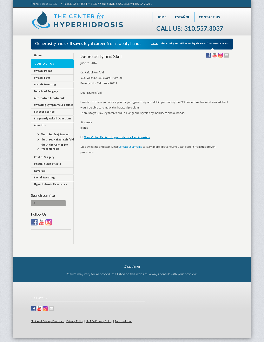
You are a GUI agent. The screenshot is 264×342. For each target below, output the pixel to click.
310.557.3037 (49, 3)
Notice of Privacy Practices (47, 321)
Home (161, 17)
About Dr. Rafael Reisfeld (57, 139)
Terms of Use (123, 321)
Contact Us (209, 17)
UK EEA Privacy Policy (99, 321)
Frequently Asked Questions (52, 118)
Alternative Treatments (50, 98)
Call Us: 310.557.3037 (189, 28)
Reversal (40, 170)
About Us (40, 125)
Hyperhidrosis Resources (50, 184)
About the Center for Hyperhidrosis (54, 147)
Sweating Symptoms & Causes (53, 105)
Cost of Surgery (44, 157)
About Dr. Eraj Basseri (55, 134)
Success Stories (44, 111)
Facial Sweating (44, 177)
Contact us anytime (130, 147)
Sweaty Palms (43, 71)
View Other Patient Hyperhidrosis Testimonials (117, 137)
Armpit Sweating (45, 84)
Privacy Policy (74, 321)
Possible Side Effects (47, 164)
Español (182, 17)
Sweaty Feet (42, 77)
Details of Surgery (46, 91)
